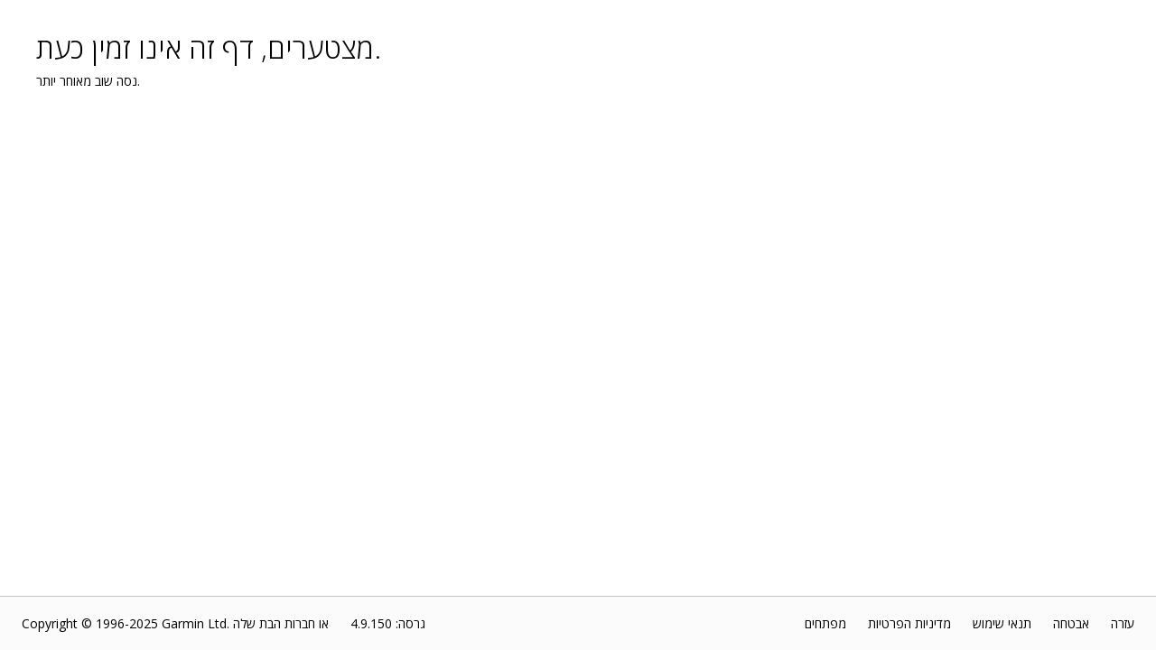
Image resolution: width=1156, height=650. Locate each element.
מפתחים (825, 623)
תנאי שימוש (1002, 623)
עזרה (1122, 623)
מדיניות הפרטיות (909, 623)
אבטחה (1071, 623)
